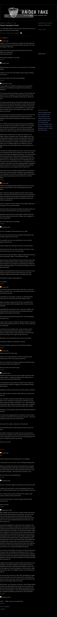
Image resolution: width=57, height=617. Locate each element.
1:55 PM (2, 283)
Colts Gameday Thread (44, 116)
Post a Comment (5, 606)
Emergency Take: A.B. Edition (45, 128)
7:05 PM (2, 449)
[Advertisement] (43, 82)
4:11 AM (2, 477)
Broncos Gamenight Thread (45, 124)
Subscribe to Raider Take (44, 25)
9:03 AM (2, 603)
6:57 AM (2, 179)
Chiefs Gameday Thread (44, 120)
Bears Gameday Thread (44, 114)
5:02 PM (2, 80)
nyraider (4, 41)
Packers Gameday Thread (44, 112)
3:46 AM (2, 223)
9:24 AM (2, 506)
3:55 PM (17, 33)
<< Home (2, 609)
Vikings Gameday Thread (44, 118)
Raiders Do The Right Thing (45, 126)
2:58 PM (2, 369)
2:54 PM (2, 347)
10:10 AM (2, 593)
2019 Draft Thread (42, 130)
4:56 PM (2, 59)
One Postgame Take (43, 122)
